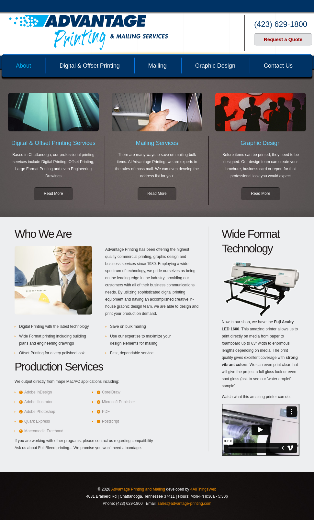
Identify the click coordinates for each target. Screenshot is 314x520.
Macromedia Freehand (43, 431)
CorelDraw (111, 392)
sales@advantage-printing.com (184, 503)
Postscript (110, 421)
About (23, 65)
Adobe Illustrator (38, 402)
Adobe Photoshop (39, 411)
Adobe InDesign (38, 392)
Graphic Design (215, 65)
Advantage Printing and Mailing (138, 489)
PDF (106, 411)
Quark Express (37, 421)
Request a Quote (283, 39)
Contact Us (278, 65)
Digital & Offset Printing (90, 65)
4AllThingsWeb (203, 489)
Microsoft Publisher (118, 402)
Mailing (157, 65)
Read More (53, 193)
